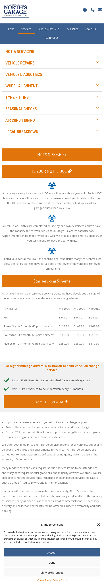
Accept (52, 552)
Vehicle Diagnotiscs (23, 74)
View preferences (52, 572)
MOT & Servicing (19, 51)
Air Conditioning (20, 120)
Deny (52, 562)
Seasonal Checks (21, 108)
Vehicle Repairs (19, 62)
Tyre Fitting (17, 97)
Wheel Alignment (21, 85)
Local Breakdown (21, 131)
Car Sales (72, 29)
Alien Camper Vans (49, 29)
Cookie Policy (44, 580)
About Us (90, 29)
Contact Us (52, 37)
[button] (98, 524)
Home (11, 29)
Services (26, 29)
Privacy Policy (60, 580)
